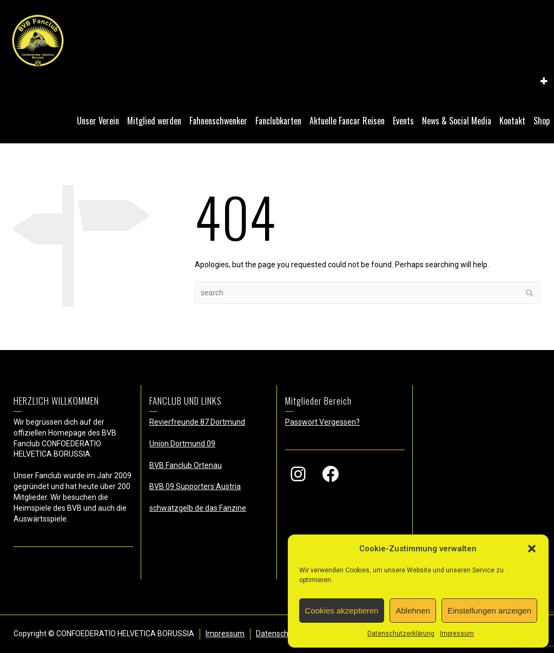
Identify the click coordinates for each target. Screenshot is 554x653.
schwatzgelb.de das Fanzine (197, 508)
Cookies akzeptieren (342, 610)
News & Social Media (456, 120)
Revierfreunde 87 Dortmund (197, 422)
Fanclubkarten (278, 120)
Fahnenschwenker (218, 120)
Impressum (457, 633)
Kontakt (512, 120)
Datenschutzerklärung (400, 633)
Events (403, 120)
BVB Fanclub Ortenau (185, 465)
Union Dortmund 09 (182, 443)
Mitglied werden (154, 120)
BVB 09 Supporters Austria (195, 486)
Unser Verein (98, 120)
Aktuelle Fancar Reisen (347, 120)
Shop (541, 120)
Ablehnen (412, 610)
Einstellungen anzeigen (489, 610)
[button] (531, 548)
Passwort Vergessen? (322, 422)
